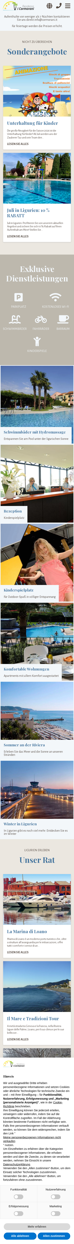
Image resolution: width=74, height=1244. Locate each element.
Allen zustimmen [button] (54, 1235)
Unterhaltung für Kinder (32, 123)
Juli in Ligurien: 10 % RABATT (28, 212)
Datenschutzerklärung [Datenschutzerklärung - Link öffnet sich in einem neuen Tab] (16, 1164)
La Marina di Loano (27, 931)
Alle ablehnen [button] (20, 1235)
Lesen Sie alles (18, 144)
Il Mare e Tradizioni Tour (33, 1018)
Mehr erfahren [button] (37, 1226)
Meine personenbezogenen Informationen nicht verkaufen (32, 1139)
